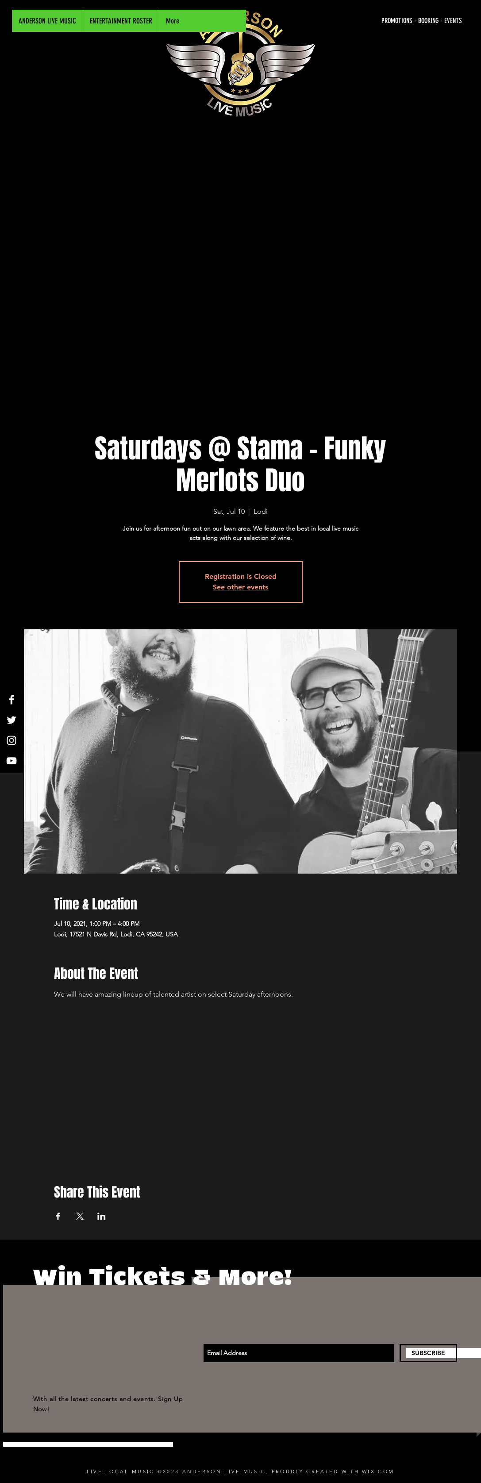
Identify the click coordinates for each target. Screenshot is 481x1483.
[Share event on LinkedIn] (101, 1216)
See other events (240, 587)
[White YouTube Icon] (11, 761)
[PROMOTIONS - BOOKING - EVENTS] (378, 21)
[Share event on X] (80, 1216)
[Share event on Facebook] (58, 1216)
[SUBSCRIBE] (428, 1353)
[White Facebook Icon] (11, 699)
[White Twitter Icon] (11, 720)
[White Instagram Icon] (11, 740)
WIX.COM (378, 1471)
